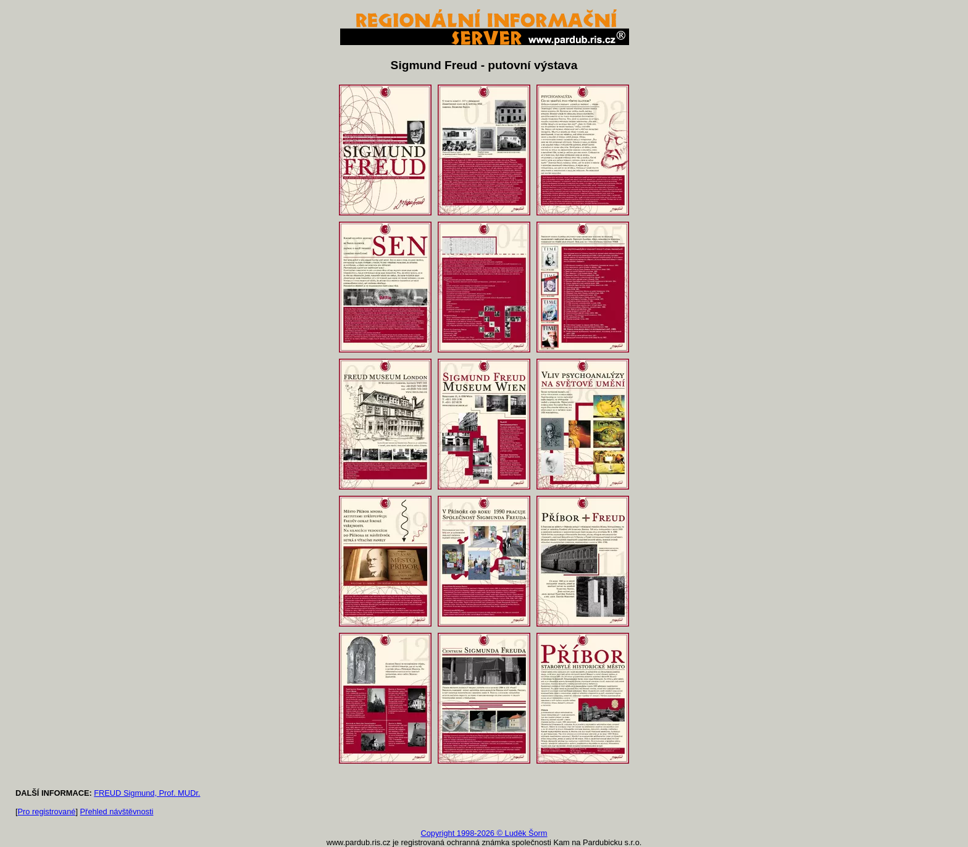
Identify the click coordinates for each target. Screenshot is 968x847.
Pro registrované (47, 811)
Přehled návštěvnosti (117, 811)
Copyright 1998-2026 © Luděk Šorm (483, 833)
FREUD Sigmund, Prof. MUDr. (147, 793)
